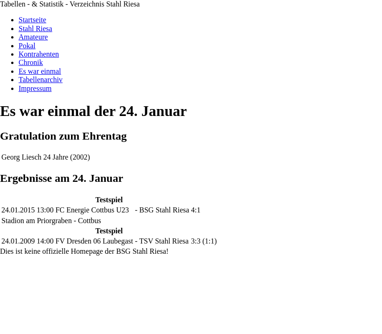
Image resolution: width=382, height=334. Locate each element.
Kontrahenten (39, 54)
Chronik (31, 62)
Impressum (35, 88)
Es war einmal (40, 71)
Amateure (33, 37)
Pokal (27, 46)
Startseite (32, 20)
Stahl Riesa (35, 28)
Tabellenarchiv (41, 80)
